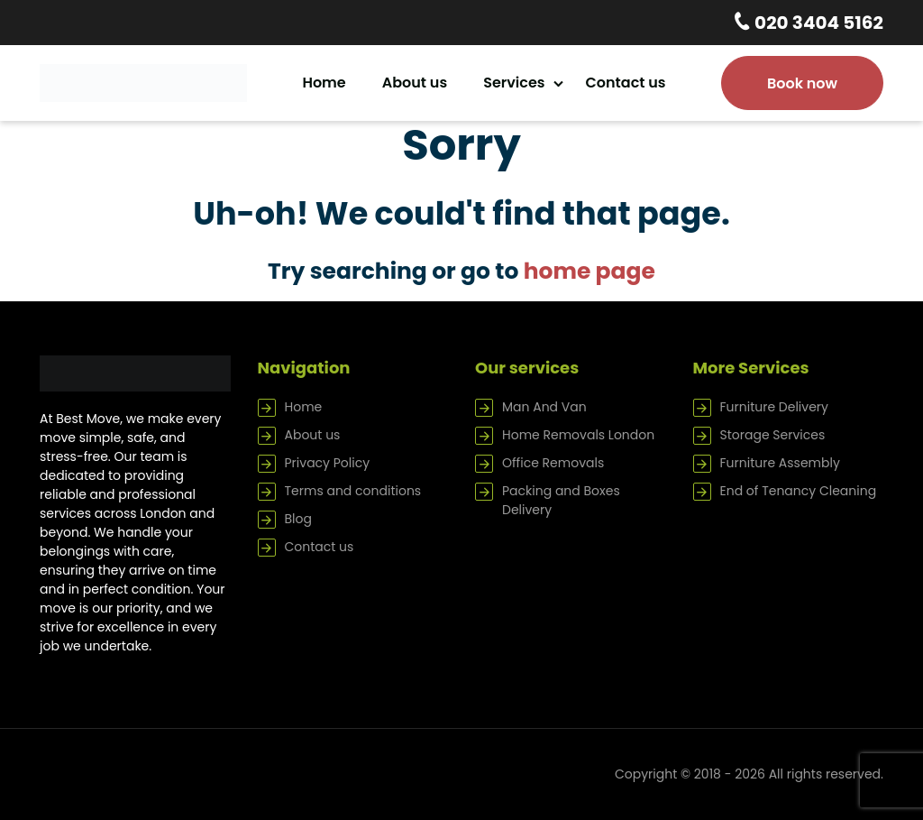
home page (589, 271)
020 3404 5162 (817, 22)
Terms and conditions (353, 491)
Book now (802, 83)
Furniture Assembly (780, 463)
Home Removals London (578, 435)
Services (513, 82)
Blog (298, 519)
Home (323, 82)
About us (414, 82)
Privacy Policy (327, 463)
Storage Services (773, 435)
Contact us (626, 82)
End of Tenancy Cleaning (798, 491)
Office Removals (553, 463)
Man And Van (544, 407)
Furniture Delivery (774, 407)
